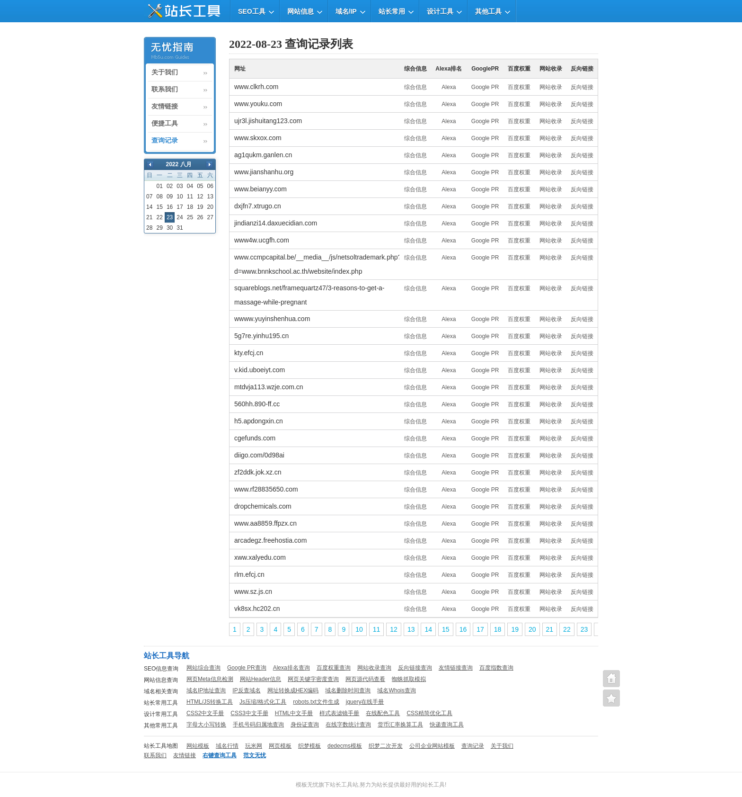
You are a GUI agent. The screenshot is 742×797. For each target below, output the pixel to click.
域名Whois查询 (396, 690)
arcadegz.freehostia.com (270, 540)
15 (159, 207)
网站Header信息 (260, 679)
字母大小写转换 (206, 724)
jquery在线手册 (365, 701)
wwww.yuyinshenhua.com (272, 318)
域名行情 (227, 746)
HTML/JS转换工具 (209, 701)
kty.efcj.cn (248, 353)
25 (190, 217)
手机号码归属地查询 (258, 724)
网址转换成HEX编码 (293, 690)
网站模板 (197, 746)
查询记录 (164, 140)
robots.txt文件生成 (316, 701)
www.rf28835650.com (266, 489)
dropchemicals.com (263, 506)
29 (159, 227)
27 (210, 217)
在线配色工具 (383, 713)
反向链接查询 (415, 667)
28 (149, 227)
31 (180, 227)
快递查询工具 (447, 724)
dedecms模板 (344, 746)
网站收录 (550, 87)
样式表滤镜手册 (339, 713)
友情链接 (164, 106)
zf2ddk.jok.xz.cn (258, 472)
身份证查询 (305, 724)
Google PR (485, 87)
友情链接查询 (456, 667)
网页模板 (280, 746)
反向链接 (582, 87)
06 (210, 186)
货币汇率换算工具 (400, 724)
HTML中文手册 (294, 713)
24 (180, 217)
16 (170, 207)
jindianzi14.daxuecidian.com (275, 223)
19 (200, 207)
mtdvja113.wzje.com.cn (268, 387)
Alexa (449, 87)
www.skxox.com (258, 138)
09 (170, 196)
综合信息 (415, 87)
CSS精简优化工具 (429, 713)
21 (149, 217)
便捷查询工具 (611, 698)
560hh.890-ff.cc (257, 404)
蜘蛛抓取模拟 (409, 679)
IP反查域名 (246, 690)
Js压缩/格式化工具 (262, 701)
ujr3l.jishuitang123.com (268, 121)
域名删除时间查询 (348, 690)
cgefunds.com (254, 438)
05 (200, 186)
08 (159, 196)
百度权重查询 (334, 667)
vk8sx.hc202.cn (257, 608)
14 (149, 207)
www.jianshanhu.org (263, 172)
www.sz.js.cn (253, 591)
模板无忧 (307, 784)
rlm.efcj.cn (249, 574)
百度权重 (519, 87)
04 (190, 186)
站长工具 (433, 784)
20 (210, 207)
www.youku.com (258, 103)
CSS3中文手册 (249, 713)
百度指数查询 (496, 667)
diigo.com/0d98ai (259, 455)
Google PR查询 (246, 667)
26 (200, 217)
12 (200, 196)
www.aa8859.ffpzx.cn (265, 523)
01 (159, 186)
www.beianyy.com (260, 189)
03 (180, 186)
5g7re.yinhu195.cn (261, 336)
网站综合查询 (203, 667)
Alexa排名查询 (291, 667)
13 (210, 196)
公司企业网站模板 (432, 746)
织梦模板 (309, 746)
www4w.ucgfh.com (261, 240)
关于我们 (164, 72)
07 (149, 196)
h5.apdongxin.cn (258, 421)
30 (170, 227)
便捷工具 (164, 123)
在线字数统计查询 (348, 724)
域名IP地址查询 (206, 690)
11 (190, 196)
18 (190, 207)
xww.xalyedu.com (260, 557)
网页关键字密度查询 (313, 679)
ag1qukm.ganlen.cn (263, 155)
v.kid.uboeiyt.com (259, 370)
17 (180, 207)
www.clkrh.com (256, 86)
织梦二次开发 (386, 746)
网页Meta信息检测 (209, 679)
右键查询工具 (220, 755)
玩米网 (253, 746)
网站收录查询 (374, 667)
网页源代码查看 (365, 679)
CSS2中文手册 (205, 713)
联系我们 (164, 89)
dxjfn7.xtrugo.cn (257, 206)
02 (170, 186)
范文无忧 (254, 755)
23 (584, 629)
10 (180, 196)
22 (159, 217)
